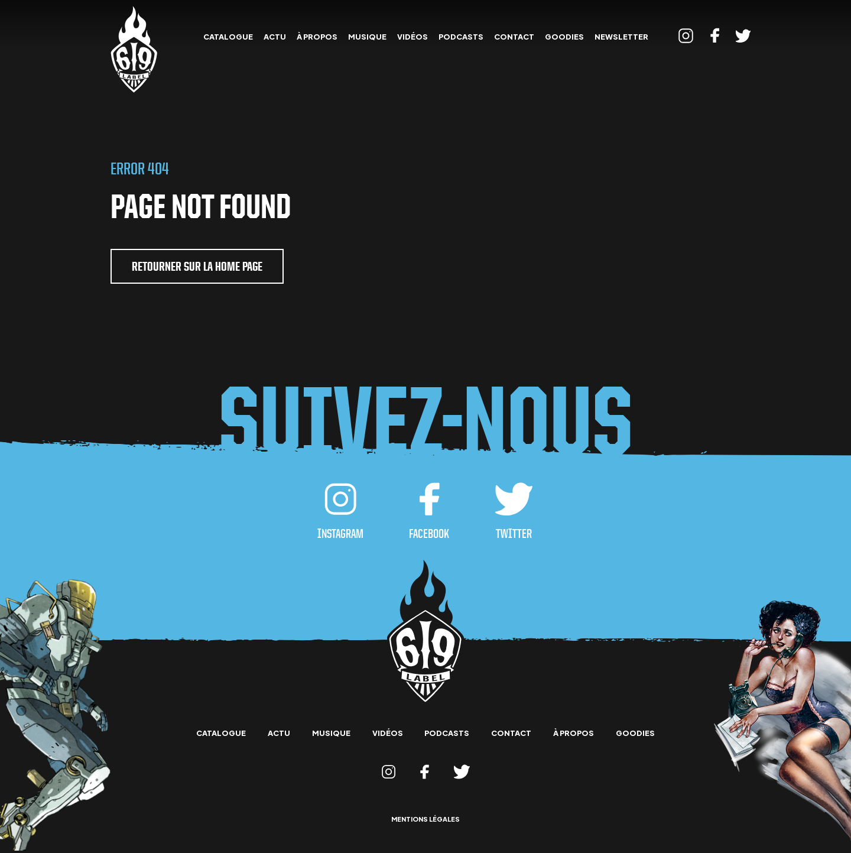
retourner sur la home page (197, 266)
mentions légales (425, 819)
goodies (564, 37)
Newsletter (621, 37)
